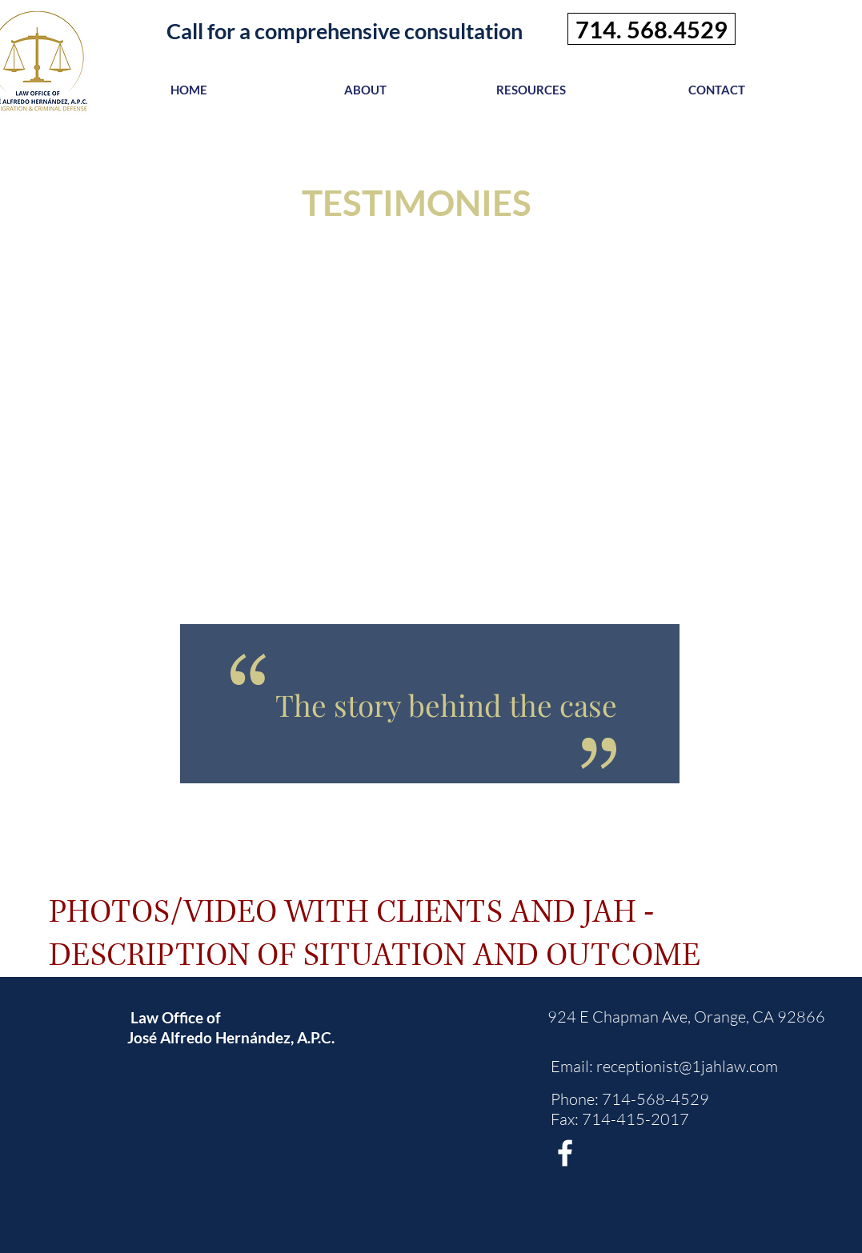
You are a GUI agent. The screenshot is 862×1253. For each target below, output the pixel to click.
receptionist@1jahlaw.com (687, 1066)
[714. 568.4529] (651, 29)
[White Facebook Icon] (565, 1153)
